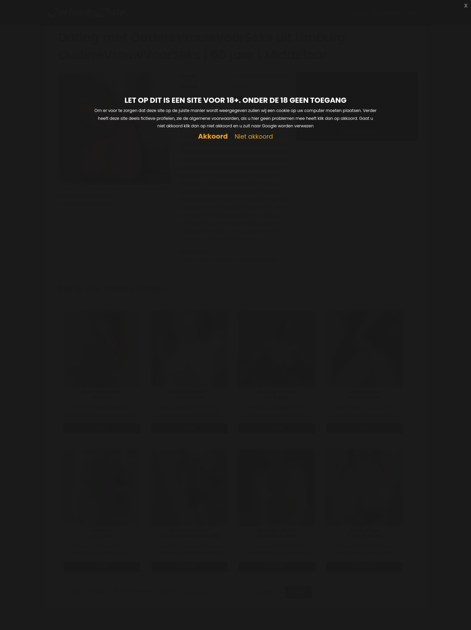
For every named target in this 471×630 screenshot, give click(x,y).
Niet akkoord (253, 137)
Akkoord (213, 136)
